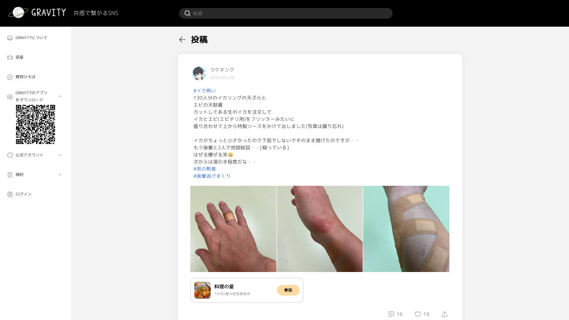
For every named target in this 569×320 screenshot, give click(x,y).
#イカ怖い (204, 91)
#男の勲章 (204, 169)
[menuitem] (36, 38)
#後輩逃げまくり (212, 176)
